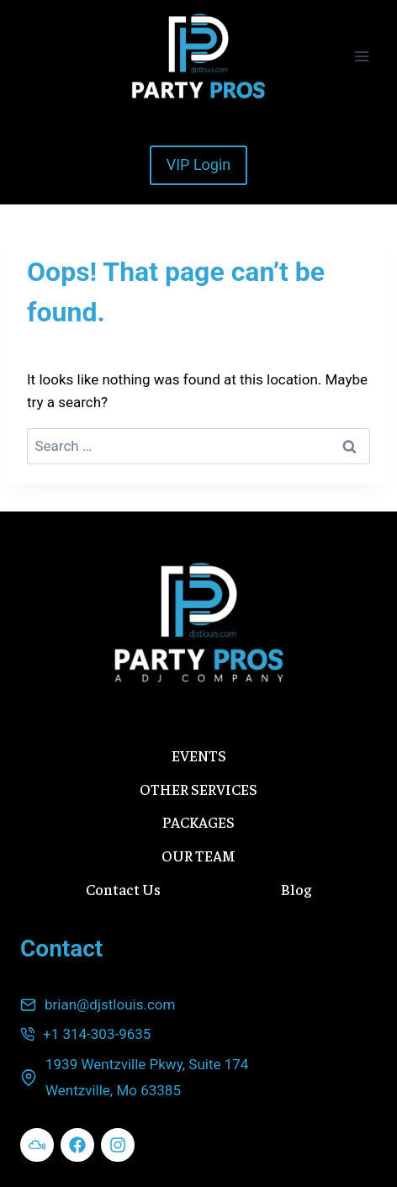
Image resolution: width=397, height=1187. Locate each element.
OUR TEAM (198, 855)
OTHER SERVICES (198, 788)
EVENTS (199, 755)
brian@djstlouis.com (110, 1004)
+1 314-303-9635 (97, 1033)
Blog (296, 888)
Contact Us (123, 888)
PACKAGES (198, 821)
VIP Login (199, 164)
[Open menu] (361, 56)
